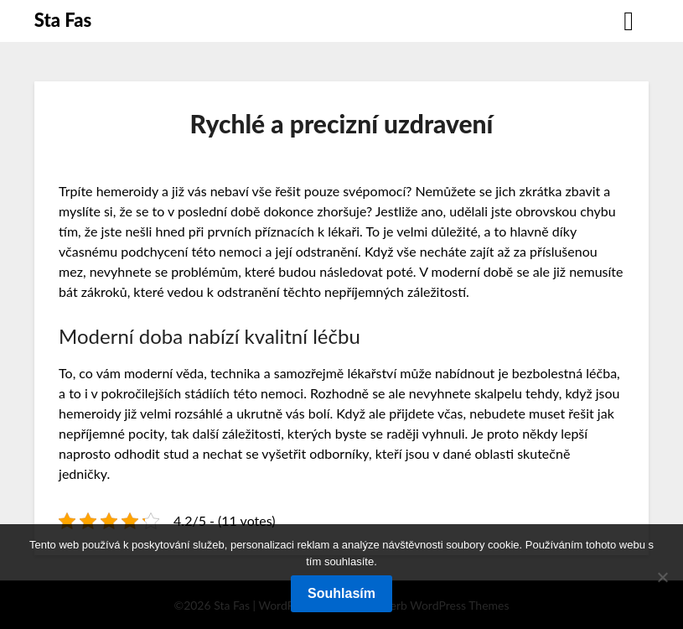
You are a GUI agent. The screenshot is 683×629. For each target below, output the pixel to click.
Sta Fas (62, 19)
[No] (662, 577)
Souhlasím (341, 593)
